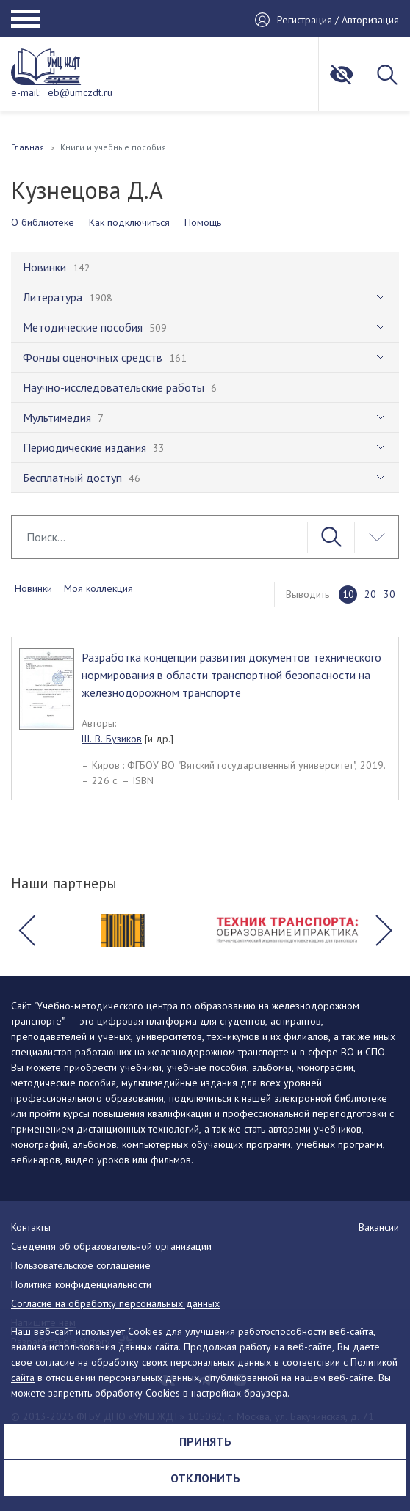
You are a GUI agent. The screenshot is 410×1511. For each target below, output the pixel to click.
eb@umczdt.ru (80, 92)
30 (389, 594)
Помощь (202, 222)
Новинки (33, 588)
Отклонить (205, 1478)
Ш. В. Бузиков (112, 738)
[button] (26, 930)
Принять (205, 1441)
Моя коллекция (98, 588)
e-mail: (25, 92)
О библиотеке (42, 222)
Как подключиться (129, 222)
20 (370, 594)
